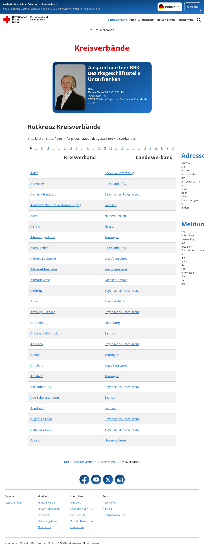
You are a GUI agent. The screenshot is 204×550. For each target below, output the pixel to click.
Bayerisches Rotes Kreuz (122, 194)
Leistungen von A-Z (81, 508)
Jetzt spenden (13, 502)
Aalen (34, 173)
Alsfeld (35, 226)
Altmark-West (40, 280)
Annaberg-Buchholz (44, 333)
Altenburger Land (42, 237)
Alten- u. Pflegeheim (141, 19)
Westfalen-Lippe (116, 258)
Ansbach (36, 344)
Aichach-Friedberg (43, 194)
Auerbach (37, 408)
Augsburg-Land (41, 419)
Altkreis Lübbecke (43, 258)
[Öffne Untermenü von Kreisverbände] (102, 30)
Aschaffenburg (40, 387)
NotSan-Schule (166, 19)
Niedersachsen (115, 216)
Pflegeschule (185, 19)
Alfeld (34, 216)
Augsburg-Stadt (41, 429)
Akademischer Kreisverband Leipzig (55, 205)
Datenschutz (77, 515)
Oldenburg (112, 323)
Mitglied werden (47, 502)
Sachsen (110, 205)
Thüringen (112, 237)
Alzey (34, 301)
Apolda (35, 355)
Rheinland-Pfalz (116, 184)
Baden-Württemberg (119, 173)
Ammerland (38, 323)
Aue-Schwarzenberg (44, 397)
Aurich (35, 440)
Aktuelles (75, 502)
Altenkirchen (39, 248)
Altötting (36, 290)
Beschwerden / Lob (114, 515)
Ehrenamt (43, 515)
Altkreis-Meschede (43, 269)
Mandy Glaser (96, 92)
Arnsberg (37, 365)
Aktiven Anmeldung (49, 508)
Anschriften (109, 502)
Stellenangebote (47, 521)
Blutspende (44, 527)
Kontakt (107, 508)
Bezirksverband (117, 19)
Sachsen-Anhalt (116, 280)
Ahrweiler (37, 184)
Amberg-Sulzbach (42, 312)
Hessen (110, 226)
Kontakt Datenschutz (82, 521)
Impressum (77, 527)
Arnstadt (36, 376)
